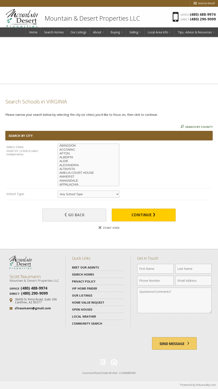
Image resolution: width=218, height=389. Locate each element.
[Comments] (174, 300)
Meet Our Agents (85, 267)
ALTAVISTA (88, 169)
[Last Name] (193, 268)
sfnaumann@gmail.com (33, 308)
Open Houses (82, 309)
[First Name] (155, 268)
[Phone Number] (155, 280)
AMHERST (88, 177)
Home (33, 33)
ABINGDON (88, 146)
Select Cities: (26, 151)
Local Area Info (158, 33)
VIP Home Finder (84, 288)
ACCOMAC (88, 150)
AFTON (88, 154)
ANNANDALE (88, 181)
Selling (133, 33)
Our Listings (78, 33)
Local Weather (84, 316)
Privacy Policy (83, 281)
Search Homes (54, 33)
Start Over (109, 227)
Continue (142, 214)
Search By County (196, 127)
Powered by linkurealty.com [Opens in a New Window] (198, 385)
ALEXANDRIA (88, 165)
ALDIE (88, 161)
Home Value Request (88, 302)
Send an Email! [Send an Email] (204, 3)
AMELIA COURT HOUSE (88, 173)
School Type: (15, 194)
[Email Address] (193, 280)
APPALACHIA (88, 185)
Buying (115, 33)
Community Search (87, 323)
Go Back (76, 214)
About (97, 33)
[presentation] (174, 325)
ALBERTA (88, 157)
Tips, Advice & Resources (195, 33)
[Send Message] (174, 343)
